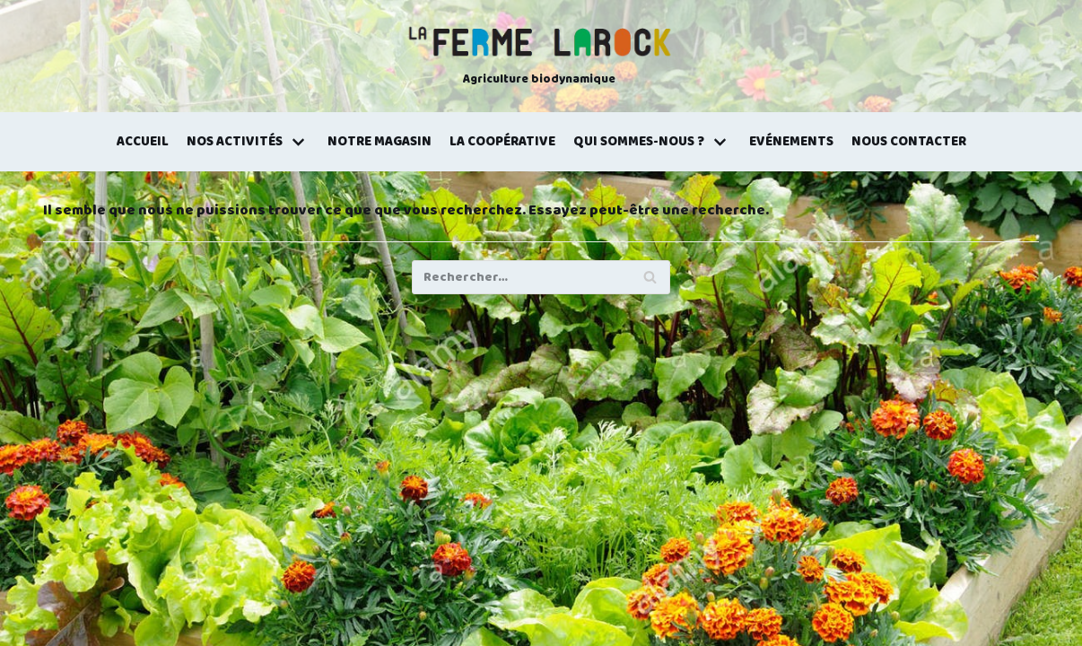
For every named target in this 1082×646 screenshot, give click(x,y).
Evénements (791, 142)
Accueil (143, 142)
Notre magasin (379, 142)
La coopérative (502, 142)
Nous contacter (908, 142)
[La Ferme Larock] (539, 57)
